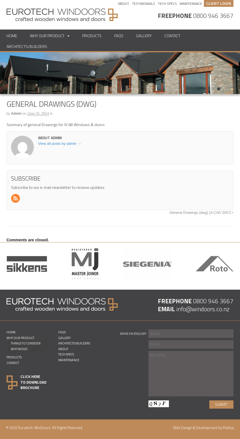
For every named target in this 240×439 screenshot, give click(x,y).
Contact (172, 36)
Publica (228, 427)
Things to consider (26, 343)
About (123, 3)
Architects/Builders (27, 46)
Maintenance (191, 3)
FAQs (118, 36)
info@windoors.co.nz (202, 308)
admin (16, 114)
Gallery (144, 36)
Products (92, 36)
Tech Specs (167, 3)
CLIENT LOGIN (218, 3)
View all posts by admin (59, 143)
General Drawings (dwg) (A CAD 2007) (201, 213)
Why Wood (19, 348)
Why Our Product (47, 36)
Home (12, 36)
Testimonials (143, 3)
